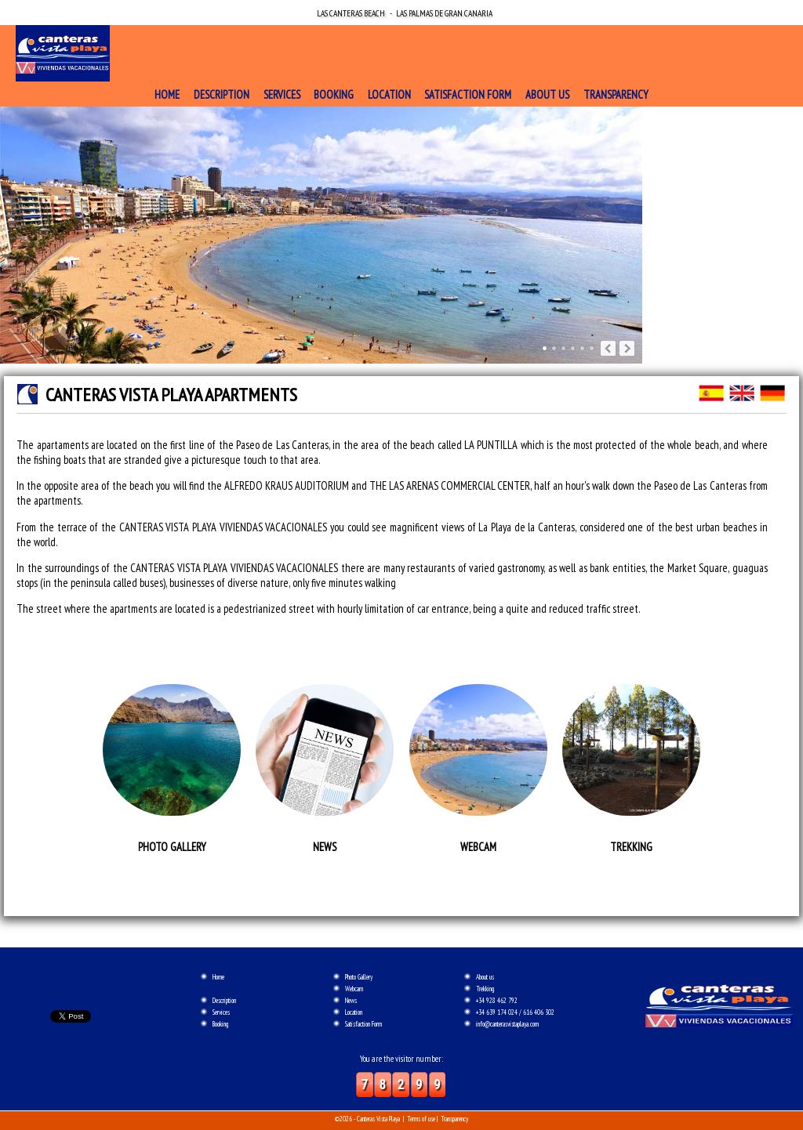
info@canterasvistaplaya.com (507, 1024)
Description (221, 94)
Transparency (616, 94)
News (351, 1000)
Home (167, 94)
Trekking (485, 988)
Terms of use (421, 1118)
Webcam (354, 988)
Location (389, 94)
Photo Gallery (358, 976)
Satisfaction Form (467, 94)
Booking (334, 94)
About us (547, 94)
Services (281, 94)
